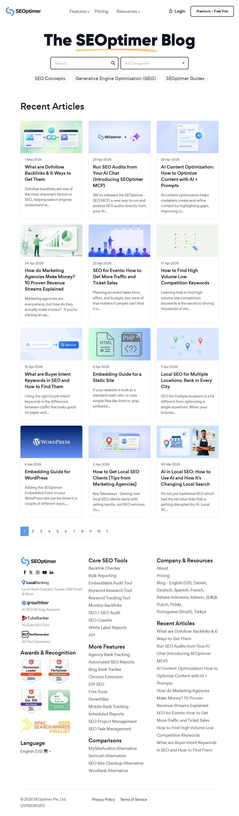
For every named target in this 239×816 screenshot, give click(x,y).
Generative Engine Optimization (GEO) (116, 78)
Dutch (162, 604)
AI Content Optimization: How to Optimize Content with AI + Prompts (187, 176)
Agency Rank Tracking (109, 654)
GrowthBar (99, 699)
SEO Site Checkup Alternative (116, 763)
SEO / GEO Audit (104, 612)
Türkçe (200, 611)
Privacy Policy (103, 799)
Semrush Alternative (107, 755)
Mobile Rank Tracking (108, 706)
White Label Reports (108, 627)
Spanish (181, 590)
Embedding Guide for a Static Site (117, 377)
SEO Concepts (50, 78)
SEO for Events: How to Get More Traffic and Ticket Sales (117, 276)
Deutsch (164, 590)
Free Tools (98, 691)
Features (78, 11)
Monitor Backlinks (105, 605)
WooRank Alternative (108, 770)
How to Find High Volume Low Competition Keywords (185, 276)
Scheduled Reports (106, 714)
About (162, 568)
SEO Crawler (100, 620)
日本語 (211, 597)
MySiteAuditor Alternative (113, 748)
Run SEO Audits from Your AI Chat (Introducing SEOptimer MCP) (118, 176)
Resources (127, 11)
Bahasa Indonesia (172, 597)
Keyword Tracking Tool (109, 598)
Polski (175, 604)
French (196, 590)
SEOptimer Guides (185, 78)
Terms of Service (133, 799)
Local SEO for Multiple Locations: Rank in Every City (186, 380)
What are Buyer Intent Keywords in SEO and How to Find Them (48, 380)
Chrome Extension (106, 676)
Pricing (101, 11)
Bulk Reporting (102, 575)
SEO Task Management (110, 728)
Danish (199, 582)
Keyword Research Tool (110, 590)
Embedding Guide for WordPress (47, 475)
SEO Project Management (113, 721)
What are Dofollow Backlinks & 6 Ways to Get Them (48, 173)
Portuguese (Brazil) (174, 611)
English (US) (180, 582)
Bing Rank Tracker (105, 669)
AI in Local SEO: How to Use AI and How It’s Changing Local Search (186, 478)
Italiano (197, 597)
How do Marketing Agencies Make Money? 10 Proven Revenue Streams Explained (50, 279)
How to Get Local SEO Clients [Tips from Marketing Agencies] (116, 478)
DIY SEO (96, 684)
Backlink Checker (105, 568)
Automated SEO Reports (111, 662)
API (92, 635)
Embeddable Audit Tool (110, 583)
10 (99, 531)
